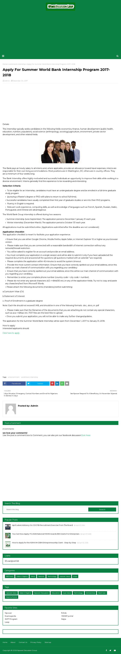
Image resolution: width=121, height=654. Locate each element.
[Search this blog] (46, 509)
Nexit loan (102, 593)
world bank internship (29, 377)
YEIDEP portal (67, 616)
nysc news (67, 593)
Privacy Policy (35, 642)
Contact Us (23, 642)
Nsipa (63, 619)
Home (5, 642)
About (13, 642)
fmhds (64, 613)
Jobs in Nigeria (22, 576)
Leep (7, 622)
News (33, 576)
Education (56, 593)
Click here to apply (11, 333)
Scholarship (90, 593)
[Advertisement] (61, 31)
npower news (65, 576)
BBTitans (9, 576)
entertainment (13, 377)
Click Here (85, 435)
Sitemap (48, 642)
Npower (41, 576)
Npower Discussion (41, 593)
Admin (7, 81)
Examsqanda (10, 616)
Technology (52, 576)
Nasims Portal (11, 597)
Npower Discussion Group (27, 650)
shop (75, 576)
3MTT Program (11, 619)
